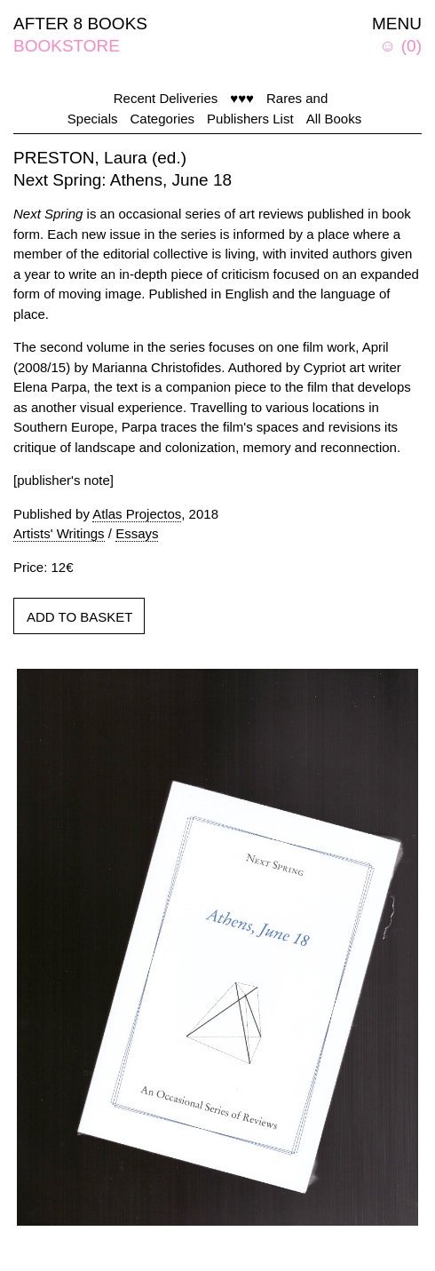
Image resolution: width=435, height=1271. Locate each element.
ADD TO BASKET (79, 616)
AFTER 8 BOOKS (80, 23)
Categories (162, 118)
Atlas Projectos (136, 513)
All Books (334, 118)
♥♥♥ (242, 98)
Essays (136, 533)
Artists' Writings (59, 533)
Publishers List (250, 118)
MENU (397, 23)
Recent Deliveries (166, 98)
